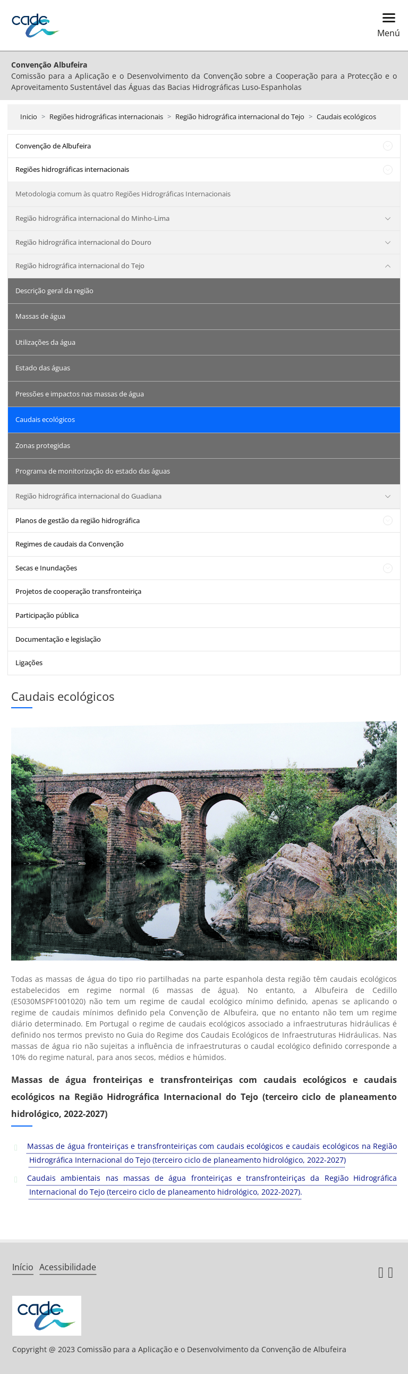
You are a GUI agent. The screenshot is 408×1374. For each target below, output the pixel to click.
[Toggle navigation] (385, 25)
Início (22, 1267)
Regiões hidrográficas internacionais (106, 116)
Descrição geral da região (54, 290)
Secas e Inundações (46, 568)
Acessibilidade (67, 1267)
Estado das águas (42, 368)
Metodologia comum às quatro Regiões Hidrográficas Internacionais (123, 193)
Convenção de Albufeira (53, 146)
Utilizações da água (45, 342)
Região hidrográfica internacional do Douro (83, 242)
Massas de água (40, 316)
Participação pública (47, 615)
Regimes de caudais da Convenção (69, 544)
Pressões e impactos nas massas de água (79, 394)
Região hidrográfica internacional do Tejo (239, 116)
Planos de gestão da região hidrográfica (77, 520)
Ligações (28, 662)
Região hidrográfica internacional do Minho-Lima (92, 218)
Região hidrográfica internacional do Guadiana (88, 496)
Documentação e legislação (58, 639)
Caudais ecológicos (346, 116)
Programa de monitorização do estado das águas (92, 471)
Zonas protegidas (42, 445)
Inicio (28, 116)
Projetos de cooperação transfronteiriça (78, 591)
